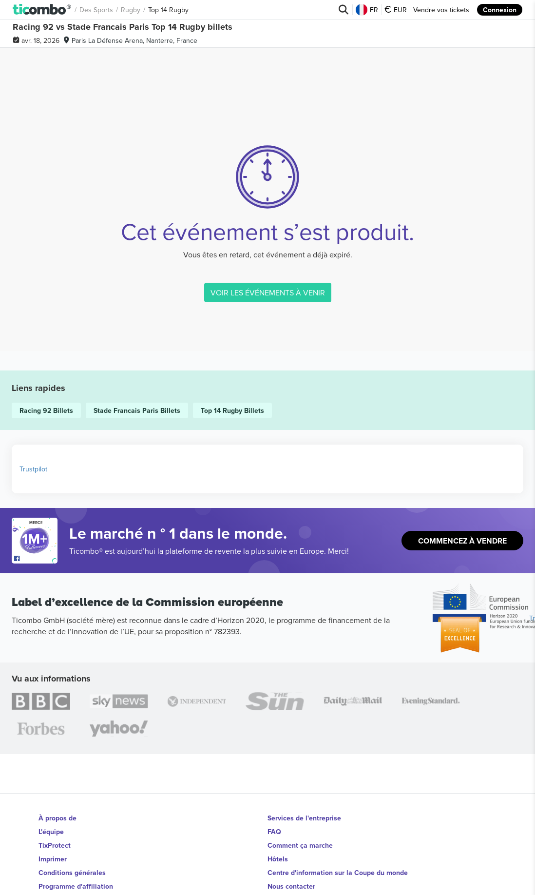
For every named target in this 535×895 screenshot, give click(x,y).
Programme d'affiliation (75, 886)
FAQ (274, 832)
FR (367, 9)
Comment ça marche (300, 845)
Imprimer (52, 859)
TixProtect (54, 845)
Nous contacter (291, 886)
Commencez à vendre (462, 540)
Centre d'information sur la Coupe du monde (338, 872)
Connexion (499, 10)
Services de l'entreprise (304, 818)
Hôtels (278, 859)
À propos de (57, 818)
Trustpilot (33, 469)
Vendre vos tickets (441, 10)
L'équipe (51, 832)
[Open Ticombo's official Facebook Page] (35, 559)
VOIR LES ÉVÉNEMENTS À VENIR (267, 292)
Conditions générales (72, 872)
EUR (395, 9)
